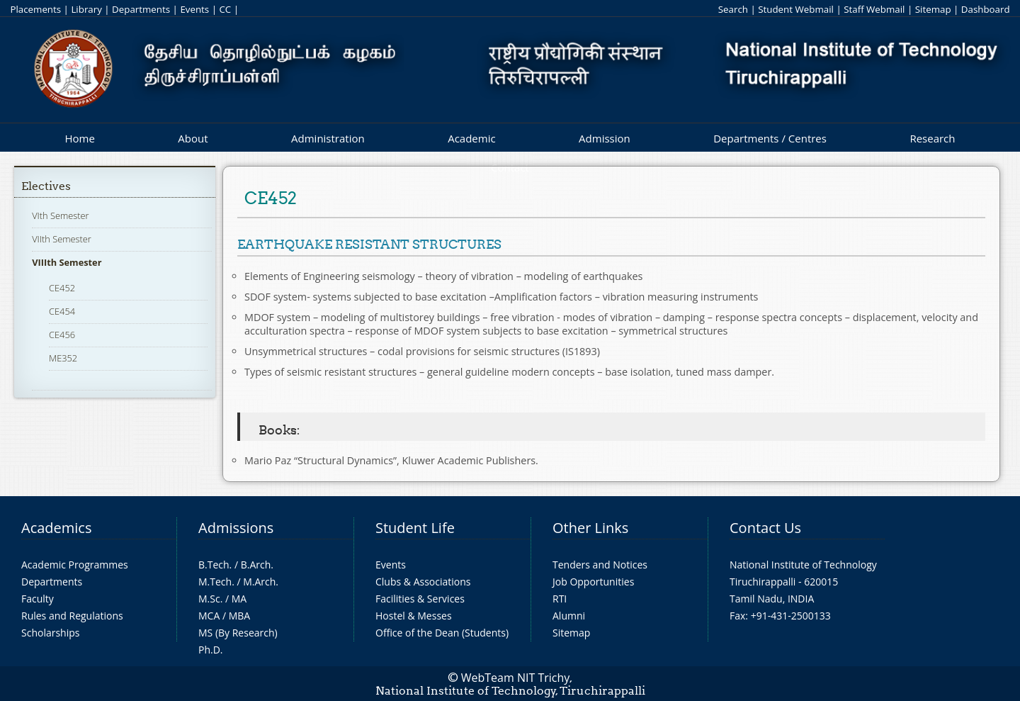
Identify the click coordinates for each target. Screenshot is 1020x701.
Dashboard (985, 9)
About (193, 138)
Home (79, 138)
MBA (240, 615)
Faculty (37, 598)
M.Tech (215, 581)
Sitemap (933, 9)
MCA (209, 615)
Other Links (590, 527)
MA (239, 598)
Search (733, 9)
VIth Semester (60, 215)
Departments (141, 9)
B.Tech (214, 564)
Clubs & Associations (423, 581)
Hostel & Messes (413, 615)
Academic (471, 138)
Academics (56, 527)
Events (194, 9)
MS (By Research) (238, 632)
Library (86, 9)
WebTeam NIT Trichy (515, 677)
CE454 (62, 311)
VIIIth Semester (66, 262)
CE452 (62, 287)
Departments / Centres (770, 138)
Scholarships (50, 632)
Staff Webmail (874, 9)
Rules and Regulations (72, 615)
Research (932, 138)
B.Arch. (257, 564)
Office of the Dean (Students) (442, 632)
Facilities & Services (420, 598)
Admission (604, 138)
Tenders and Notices (599, 564)
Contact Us (765, 527)
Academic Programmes (74, 564)
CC (225, 9)
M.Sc (209, 598)
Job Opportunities (593, 581)
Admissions (235, 527)
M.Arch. (260, 581)
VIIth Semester (61, 238)
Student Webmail (796, 9)
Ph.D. (210, 649)
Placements (35, 9)
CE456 (62, 334)
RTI (559, 598)
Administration (328, 138)
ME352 (63, 358)
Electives (46, 186)
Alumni (568, 615)
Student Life (415, 527)
